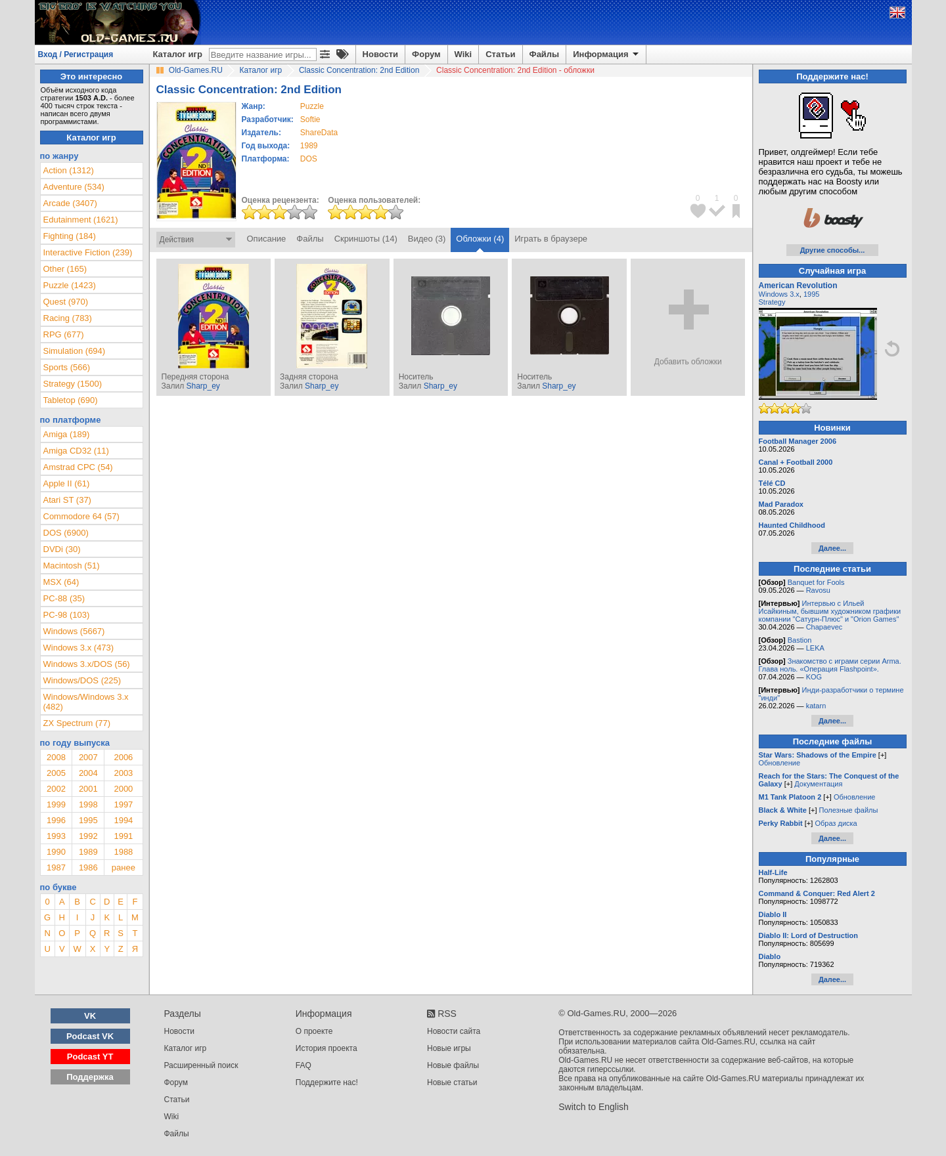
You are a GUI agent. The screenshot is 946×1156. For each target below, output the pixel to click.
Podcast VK (90, 1036)
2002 (56, 789)
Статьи (500, 54)
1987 (56, 867)
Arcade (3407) (70, 203)
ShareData (319, 132)
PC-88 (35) (64, 598)
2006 (123, 757)
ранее (123, 867)
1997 (123, 804)
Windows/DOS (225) (82, 680)
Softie (310, 119)
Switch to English (593, 1107)
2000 (123, 789)
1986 (88, 867)
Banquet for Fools (816, 582)
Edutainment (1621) (80, 220)
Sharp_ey (202, 386)
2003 (123, 773)
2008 (56, 757)
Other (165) (65, 269)
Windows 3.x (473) (78, 648)
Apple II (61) (66, 483)
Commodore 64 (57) (81, 516)
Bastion (800, 640)
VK (90, 1016)
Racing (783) (67, 318)
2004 (88, 773)
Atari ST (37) (67, 500)
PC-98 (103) (66, 615)
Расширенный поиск (201, 1065)
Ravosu (818, 590)
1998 (88, 804)
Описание (266, 239)
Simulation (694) (74, 351)
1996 (56, 820)
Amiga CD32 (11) (76, 451)
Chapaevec (824, 627)
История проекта (326, 1048)
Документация (818, 784)
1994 (123, 820)
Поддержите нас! (327, 1082)
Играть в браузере (550, 239)
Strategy (772, 302)
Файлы (544, 54)
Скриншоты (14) (365, 239)
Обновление (780, 763)
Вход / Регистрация (76, 54)
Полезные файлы (848, 810)
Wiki (463, 54)
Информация (607, 54)
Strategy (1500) (72, 384)
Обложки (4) (480, 239)
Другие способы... (832, 250)
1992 (88, 836)
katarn (816, 706)
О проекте (314, 1031)
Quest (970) (66, 302)
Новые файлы (453, 1065)
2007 (88, 757)
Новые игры (449, 1048)
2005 (56, 773)
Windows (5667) (74, 631)
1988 (123, 852)
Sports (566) (67, 367)
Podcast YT (90, 1056)
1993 (56, 836)
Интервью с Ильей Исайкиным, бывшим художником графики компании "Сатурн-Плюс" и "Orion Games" (830, 611)
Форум (426, 54)
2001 (88, 789)
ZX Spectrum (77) (77, 723)
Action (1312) (68, 170)
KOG (814, 677)
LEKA (815, 648)
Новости (381, 54)
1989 (309, 145)
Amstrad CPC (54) (78, 467)
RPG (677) (63, 334)
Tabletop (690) (70, 400)
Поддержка (90, 1077)
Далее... (832, 548)
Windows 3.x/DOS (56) (86, 664)
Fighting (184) (69, 236)
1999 (56, 804)
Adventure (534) (73, 187)
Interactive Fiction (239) (88, 252)
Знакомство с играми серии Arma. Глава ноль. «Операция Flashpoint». (830, 665)
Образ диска (836, 823)
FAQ (303, 1065)
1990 (56, 852)
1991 (123, 836)
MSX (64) (61, 582)
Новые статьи (452, 1082)
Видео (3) (426, 239)
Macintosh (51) (71, 565)
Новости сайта (453, 1031)
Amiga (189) (66, 434)
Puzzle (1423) (69, 285)
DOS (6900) (66, 533)
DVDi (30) (62, 549)
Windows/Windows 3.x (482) (86, 702)
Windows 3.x (779, 294)
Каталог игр (177, 54)
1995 (88, 820)
